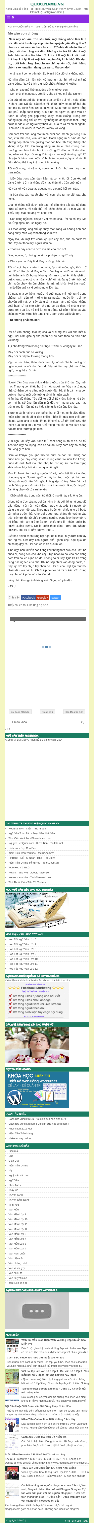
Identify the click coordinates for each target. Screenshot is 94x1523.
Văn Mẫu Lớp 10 (18, 1219)
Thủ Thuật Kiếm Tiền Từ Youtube (27, 882)
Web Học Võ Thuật (19, 867)
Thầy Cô (13, 1189)
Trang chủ (47, 712)
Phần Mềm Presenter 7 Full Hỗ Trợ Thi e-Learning (35, 1454)
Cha (10, 1155)
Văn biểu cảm (16, 1258)
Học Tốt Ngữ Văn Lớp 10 (23, 958)
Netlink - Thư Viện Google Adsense (28, 872)
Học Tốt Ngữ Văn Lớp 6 (22, 939)
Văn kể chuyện (16, 1268)
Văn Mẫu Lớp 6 (17, 1233)
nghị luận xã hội (17, 1282)
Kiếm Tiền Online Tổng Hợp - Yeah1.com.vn (33, 862)
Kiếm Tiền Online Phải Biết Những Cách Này (48, 1419)
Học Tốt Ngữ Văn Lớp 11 (23, 963)
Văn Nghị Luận (17, 1253)
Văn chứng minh (17, 1263)
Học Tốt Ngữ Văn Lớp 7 (22, 944)
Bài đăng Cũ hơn (74, 712)
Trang (84, 1521)
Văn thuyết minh (17, 1277)
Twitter (55, 597)
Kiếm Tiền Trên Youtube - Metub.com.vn (31, 852)
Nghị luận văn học (18, 1175)
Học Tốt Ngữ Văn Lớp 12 (23, 968)
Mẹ (10, 1170)
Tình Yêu (13, 1204)
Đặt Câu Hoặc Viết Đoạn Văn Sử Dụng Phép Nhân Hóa (38, 1406)
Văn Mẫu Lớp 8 (17, 1243)
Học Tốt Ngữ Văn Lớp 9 (22, 953)
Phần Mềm (14, 1185)
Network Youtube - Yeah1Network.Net (29, 877)
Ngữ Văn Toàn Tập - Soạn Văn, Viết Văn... (32, 833)
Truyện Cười (15, 1194)
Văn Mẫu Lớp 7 (17, 1238)
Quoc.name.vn (47, 4)
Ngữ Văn (13, 1180)
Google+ (42, 597)
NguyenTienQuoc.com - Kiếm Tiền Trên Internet (35, 843)
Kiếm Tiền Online (18, 1165)
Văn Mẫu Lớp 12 (18, 1229)
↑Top (67, 1521)
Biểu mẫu (13, 1150)
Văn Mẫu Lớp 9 (17, 1248)
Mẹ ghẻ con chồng (23, 33)
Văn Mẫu (13, 1209)
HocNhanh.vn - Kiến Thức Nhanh (27, 828)
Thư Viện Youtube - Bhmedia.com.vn (29, 838)
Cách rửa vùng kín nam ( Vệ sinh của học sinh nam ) (38, 1123)
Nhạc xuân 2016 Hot (20, 1128)
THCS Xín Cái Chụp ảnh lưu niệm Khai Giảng (48, 1467)
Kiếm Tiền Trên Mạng (20, 1133)
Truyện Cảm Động (19, 1199)
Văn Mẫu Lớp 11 (18, 1224)
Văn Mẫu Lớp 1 (17, 1214)
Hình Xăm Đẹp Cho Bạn (22, 848)
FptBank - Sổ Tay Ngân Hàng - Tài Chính (31, 857)
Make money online (19, 1138)
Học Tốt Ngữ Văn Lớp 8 (22, 949)
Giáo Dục (13, 1160)
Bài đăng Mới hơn (20, 712)
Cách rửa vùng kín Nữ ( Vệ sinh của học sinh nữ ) (37, 1118)
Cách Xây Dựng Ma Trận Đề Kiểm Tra (43, 1436)
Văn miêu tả (15, 1272)
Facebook (28, 597)
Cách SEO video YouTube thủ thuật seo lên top (35, 1357)
